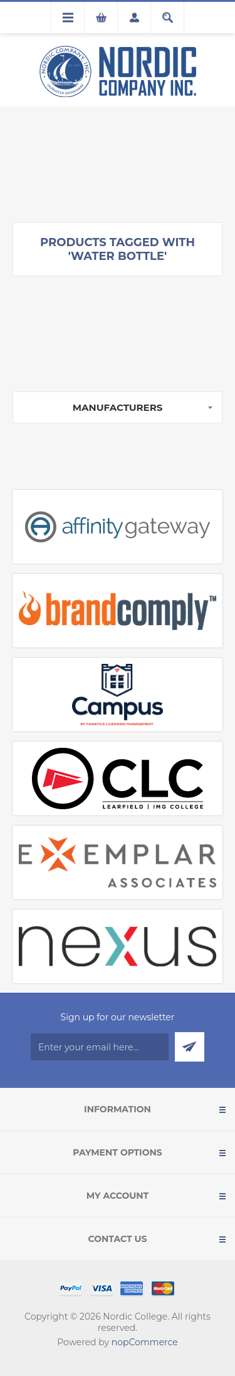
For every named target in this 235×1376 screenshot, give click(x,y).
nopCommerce (145, 1342)
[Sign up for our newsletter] (100, 1046)
